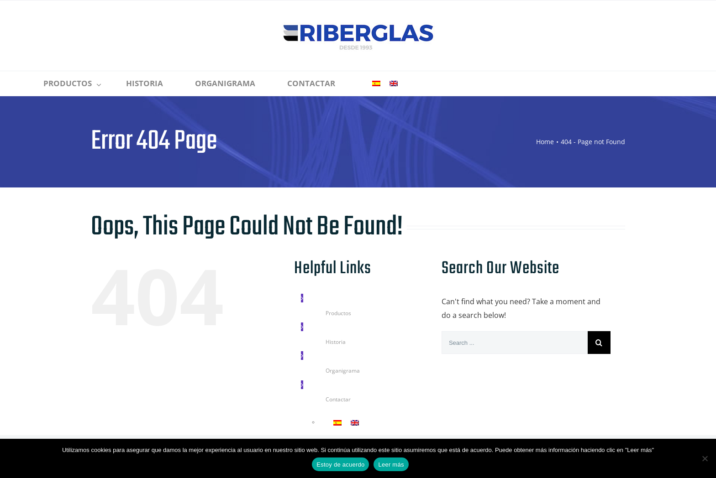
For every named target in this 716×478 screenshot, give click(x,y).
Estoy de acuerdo (340, 464)
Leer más (391, 464)
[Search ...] (515, 342)
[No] (704, 458)
